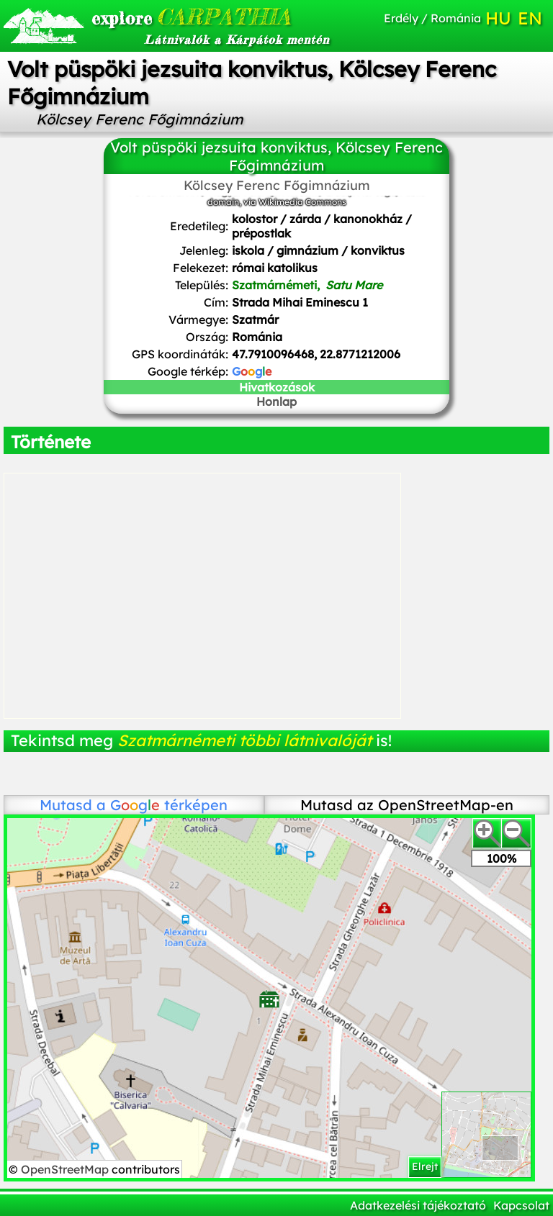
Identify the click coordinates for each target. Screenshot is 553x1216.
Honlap (276, 401)
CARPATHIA (174, 17)
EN (530, 18)
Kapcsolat (521, 1205)
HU (498, 18)
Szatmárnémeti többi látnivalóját (244, 740)
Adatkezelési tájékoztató (418, 1205)
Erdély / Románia (432, 18)
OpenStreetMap (66, 1169)
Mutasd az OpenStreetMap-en (406, 805)
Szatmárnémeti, (307, 285)
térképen (169, 805)
